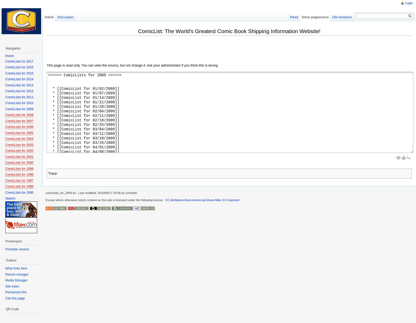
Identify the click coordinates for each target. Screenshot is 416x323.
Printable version (17, 249)
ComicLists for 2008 (19, 115)
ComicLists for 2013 (19, 85)
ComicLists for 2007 (19, 121)
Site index (12, 286)
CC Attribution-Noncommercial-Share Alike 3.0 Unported (203, 200)
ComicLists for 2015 (19, 73)
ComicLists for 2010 (19, 103)
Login (409, 3)
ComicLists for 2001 (19, 157)
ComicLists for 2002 (19, 151)
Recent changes (16, 274)
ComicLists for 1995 (19, 192)
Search (10, 198)
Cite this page (15, 298)
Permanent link (16, 292)
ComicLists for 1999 (19, 169)
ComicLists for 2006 (19, 127)
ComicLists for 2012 (19, 91)
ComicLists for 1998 (19, 174)
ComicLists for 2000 (19, 163)
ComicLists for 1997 (19, 181)
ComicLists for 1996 (19, 186)
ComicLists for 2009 (19, 109)
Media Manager (16, 280)
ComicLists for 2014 (19, 79)
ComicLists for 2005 (19, 133)
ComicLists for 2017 (19, 61)
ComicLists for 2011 (19, 97)
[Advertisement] (143, 51)
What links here (16, 268)
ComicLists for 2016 (19, 67)
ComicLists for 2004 (19, 139)
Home (9, 56)
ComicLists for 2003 (19, 145)
